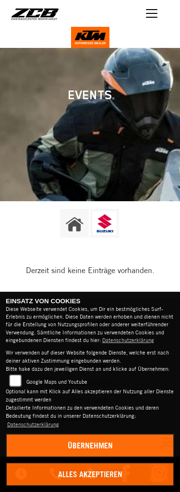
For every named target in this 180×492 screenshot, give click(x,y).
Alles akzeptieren (90, 474)
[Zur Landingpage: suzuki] (104, 223)
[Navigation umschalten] (152, 13)
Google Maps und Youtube (56, 381)
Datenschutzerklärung (128, 340)
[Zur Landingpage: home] (74, 223)
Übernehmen (90, 445)
